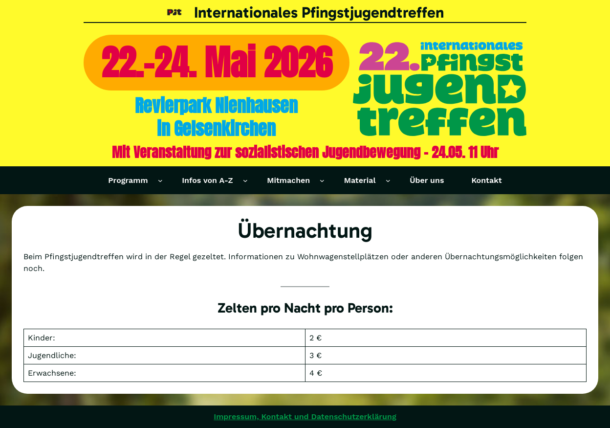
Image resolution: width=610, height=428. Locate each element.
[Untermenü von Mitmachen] (322, 180)
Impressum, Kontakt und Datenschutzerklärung (305, 416)
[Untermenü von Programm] (160, 180)
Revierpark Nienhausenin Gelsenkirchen (216, 117)
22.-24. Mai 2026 (216, 63)
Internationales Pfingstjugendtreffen (319, 12)
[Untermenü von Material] (388, 180)
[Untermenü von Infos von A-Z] (245, 180)
